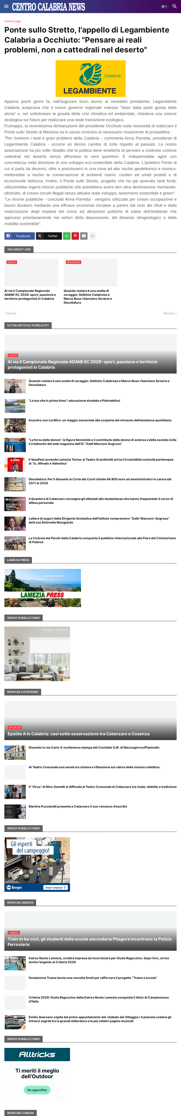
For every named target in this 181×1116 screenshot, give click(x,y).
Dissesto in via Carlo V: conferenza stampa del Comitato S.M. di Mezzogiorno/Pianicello (94, 747)
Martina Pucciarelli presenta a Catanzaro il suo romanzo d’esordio (78, 806)
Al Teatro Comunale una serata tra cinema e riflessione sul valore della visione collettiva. (94, 767)
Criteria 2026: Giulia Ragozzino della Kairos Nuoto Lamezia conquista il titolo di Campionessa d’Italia (99, 999)
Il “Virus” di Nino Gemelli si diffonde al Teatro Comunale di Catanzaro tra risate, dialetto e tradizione (103, 787)
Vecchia (168, 313)
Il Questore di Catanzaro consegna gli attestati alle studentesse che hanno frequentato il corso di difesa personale (101, 501)
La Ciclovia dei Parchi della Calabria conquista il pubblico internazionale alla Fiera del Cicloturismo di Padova (102, 540)
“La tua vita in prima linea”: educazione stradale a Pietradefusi (74, 400)
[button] (6, 6)
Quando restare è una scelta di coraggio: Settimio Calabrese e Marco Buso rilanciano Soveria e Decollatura (88, 297)
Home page (12, 21)
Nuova (11, 313)
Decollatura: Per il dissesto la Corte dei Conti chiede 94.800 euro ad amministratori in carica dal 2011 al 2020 (100, 481)
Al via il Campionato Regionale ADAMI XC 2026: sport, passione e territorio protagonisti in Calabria (30, 294)
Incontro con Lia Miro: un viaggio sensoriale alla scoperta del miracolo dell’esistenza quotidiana (100, 420)
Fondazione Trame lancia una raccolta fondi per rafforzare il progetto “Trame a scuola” (93, 978)
